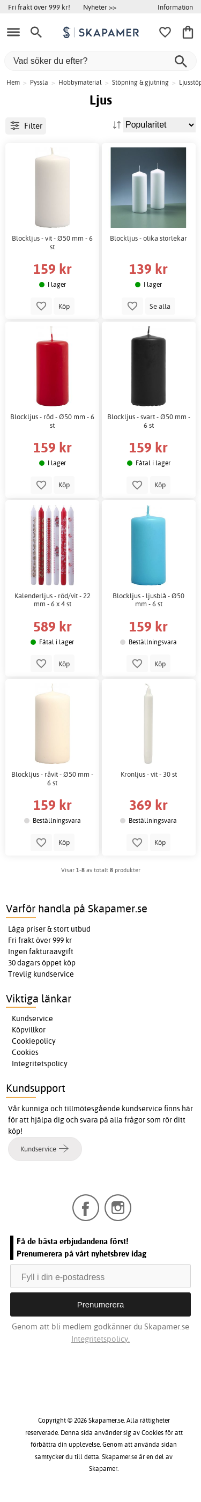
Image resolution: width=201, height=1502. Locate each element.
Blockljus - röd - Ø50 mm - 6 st (52, 421)
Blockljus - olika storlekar (148, 238)
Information (175, 7)
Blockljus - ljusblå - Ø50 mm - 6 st (148, 600)
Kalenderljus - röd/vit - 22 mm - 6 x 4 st (52, 600)
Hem (13, 82)
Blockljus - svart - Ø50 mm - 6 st (148, 421)
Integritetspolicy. (100, 1339)
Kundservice (32, 1018)
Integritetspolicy (40, 1063)
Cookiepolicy (34, 1041)
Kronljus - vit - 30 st (149, 774)
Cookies (25, 1052)
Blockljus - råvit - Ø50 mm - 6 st (52, 778)
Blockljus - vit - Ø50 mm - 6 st (52, 242)
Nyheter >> (99, 7)
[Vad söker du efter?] (100, 61)
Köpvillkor (29, 1030)
